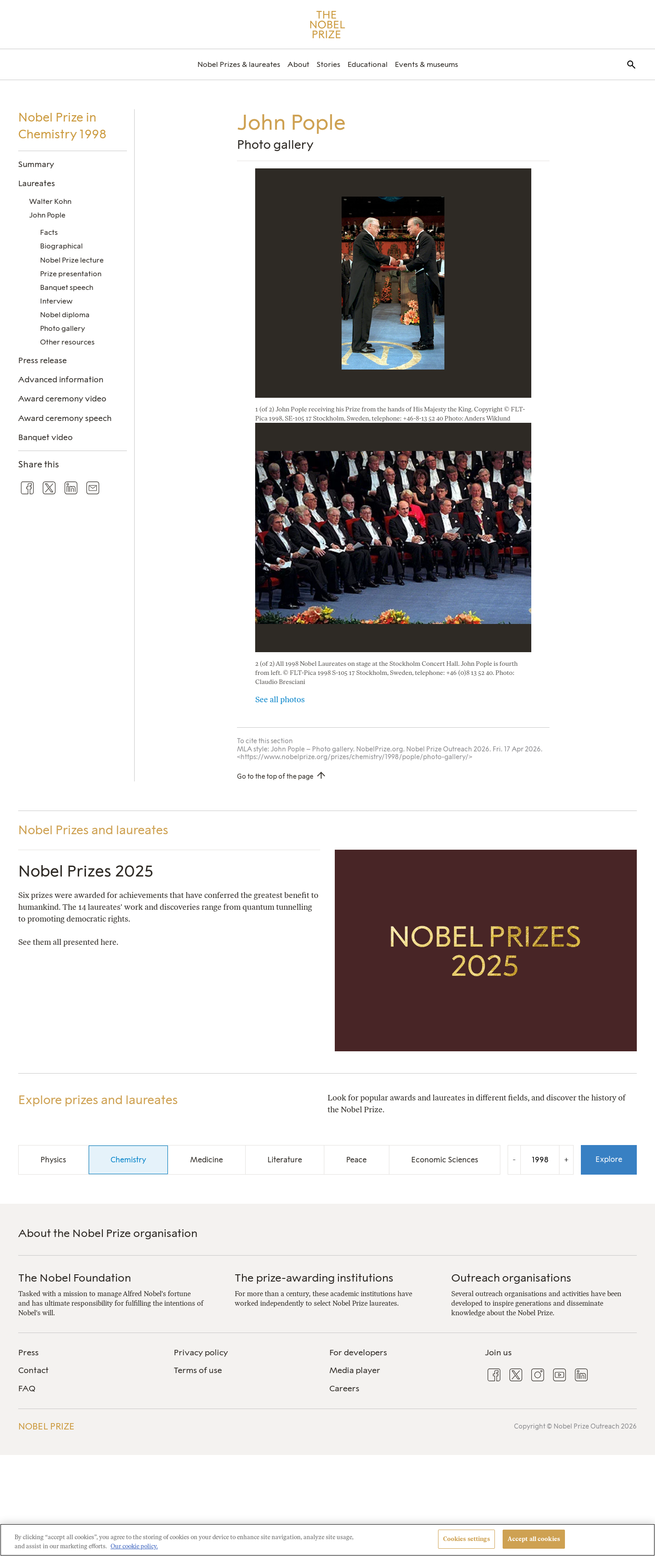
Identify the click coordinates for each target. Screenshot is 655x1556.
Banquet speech (66, 287)
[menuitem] (238, 64)
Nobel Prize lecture (72, 260)
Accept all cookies (534, 1539)
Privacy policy (201, 1353)
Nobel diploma (65, 314)
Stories (328, 64)
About (298, 64)
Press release (42, 360)
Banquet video (45, 437)
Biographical (61, 246)
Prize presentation (70, 273)
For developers (358, 1353)
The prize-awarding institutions (314, 1277)
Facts (49, 232)
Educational (368, 64)
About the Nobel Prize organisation (107, 1233)
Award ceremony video (62, 398)
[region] (327, 1540)
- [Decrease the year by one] (514, 1159)
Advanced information (60, 379)
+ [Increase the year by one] (566, 1159)
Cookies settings (466, 1539)
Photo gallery (62, 328)
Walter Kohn (50, 201)
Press (28, 1353)
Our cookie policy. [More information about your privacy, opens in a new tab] (134, 1546)
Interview (56, 301)
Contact (33, 1370)
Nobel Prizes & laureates (238, 64)
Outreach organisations (511, 1277)
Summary (36, 164)
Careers (344, 1389)
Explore (608, 1159)
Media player (354, 1370)
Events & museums (426, 64)
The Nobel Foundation (74, 1277)
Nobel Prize (46, 1426)
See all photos (280, 699)
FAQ (26, 1389)
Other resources (67, 342)
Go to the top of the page (275, 776)
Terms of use (198, 1370)
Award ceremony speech (64, 418)
